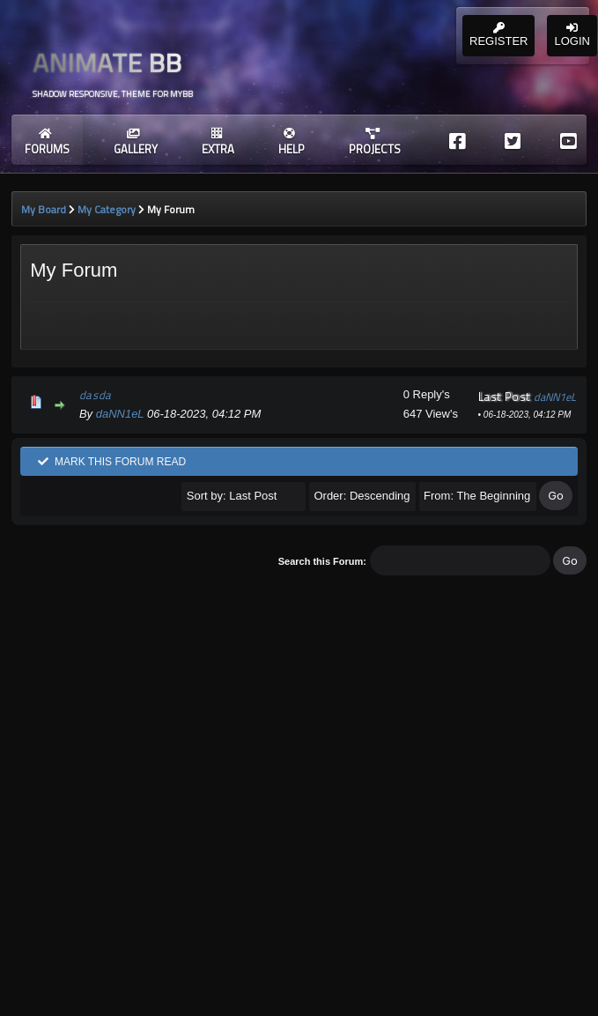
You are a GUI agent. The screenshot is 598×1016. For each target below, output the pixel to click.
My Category (107, 209)
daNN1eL (120, 413)
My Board (43, 209)
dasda (95, 395)
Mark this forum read (112, 462)
